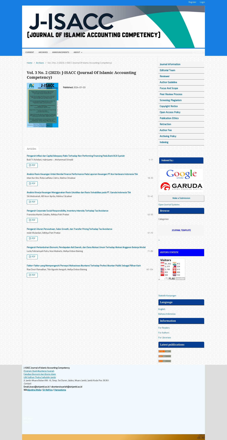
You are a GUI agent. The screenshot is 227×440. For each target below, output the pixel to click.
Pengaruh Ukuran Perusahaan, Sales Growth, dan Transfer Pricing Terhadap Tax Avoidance (69, 229)
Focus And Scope (169, 88)
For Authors (163, 333)
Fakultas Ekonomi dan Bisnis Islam (40, 374)
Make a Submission (181, 198)
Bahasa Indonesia (166, 314)
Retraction (165, 124)
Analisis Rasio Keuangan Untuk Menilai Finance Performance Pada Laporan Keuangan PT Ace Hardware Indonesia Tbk (82, 174)
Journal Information (170, 64)
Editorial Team (167, 70)
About (77, 52)
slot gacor (28, 418)
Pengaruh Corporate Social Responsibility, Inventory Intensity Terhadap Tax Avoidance (67, 211)
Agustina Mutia (34, 390)
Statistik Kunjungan (167, 296)
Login (202, 2)
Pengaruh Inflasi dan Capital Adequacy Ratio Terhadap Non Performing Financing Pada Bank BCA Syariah (76, 156)
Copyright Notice (169, 106)
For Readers (164, 328)
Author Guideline (168, 82)
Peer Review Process (171, 94)
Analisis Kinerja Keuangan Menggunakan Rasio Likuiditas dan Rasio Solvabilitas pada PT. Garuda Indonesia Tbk (79, 192)
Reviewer (164, 76)
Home (29, 63)
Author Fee (166, 130)
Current (29, 52)
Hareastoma (60, 390)
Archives (43, 52)
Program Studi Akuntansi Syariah (39, 371)
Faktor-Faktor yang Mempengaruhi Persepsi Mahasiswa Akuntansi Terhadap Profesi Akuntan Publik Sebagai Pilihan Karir (84, 266)
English (161, 309)
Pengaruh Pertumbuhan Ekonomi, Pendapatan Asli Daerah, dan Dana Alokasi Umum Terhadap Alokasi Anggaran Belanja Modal (86, 247)
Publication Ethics (169, 118)
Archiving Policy (168, 136)
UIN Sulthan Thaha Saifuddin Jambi (40, 377)
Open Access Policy (170, 112)
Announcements (60, 52)
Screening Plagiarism (171, 100)
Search (197, 52)
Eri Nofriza (47, 390)
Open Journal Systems (169, 205)
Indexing (164, 142)
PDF (33, 165)
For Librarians (164, 338)
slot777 (27, 421)
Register (192, 2)
